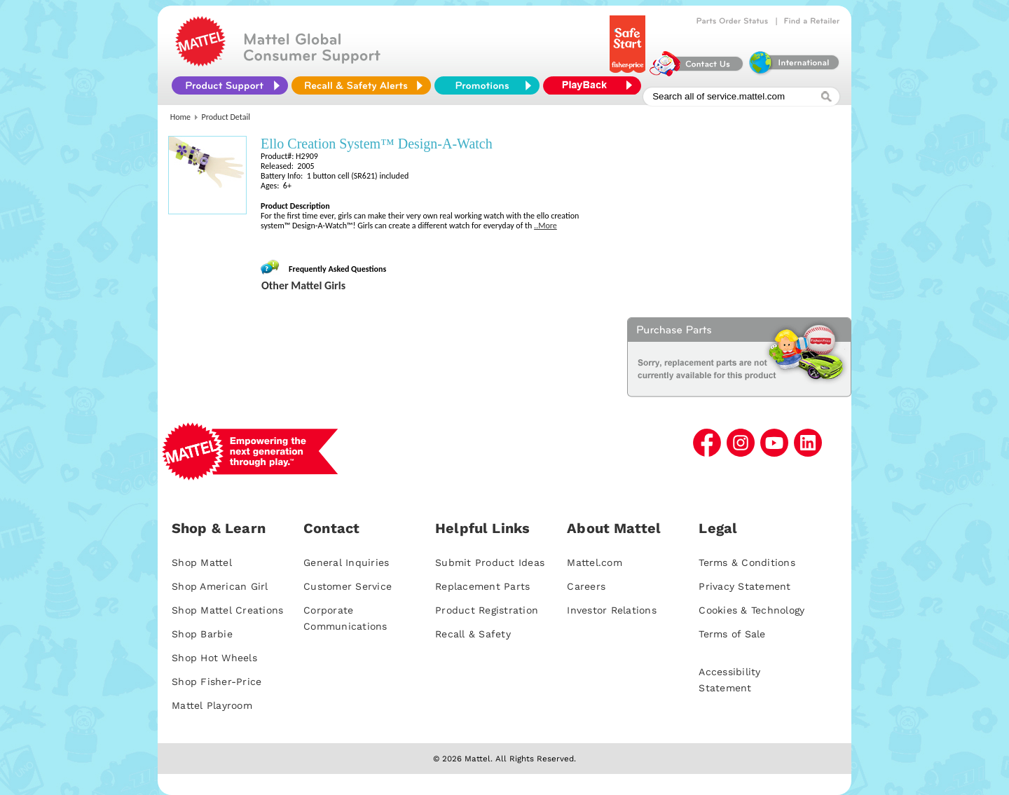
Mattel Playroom (212, 705)
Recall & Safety (473, 634)
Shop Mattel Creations (227, 610)
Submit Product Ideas (489, 562)
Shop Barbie (202, 634)
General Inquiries (346, 562)
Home (180, 117)
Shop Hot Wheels (214, 657)
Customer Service (347, 586)
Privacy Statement (744, 586)
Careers (586, 586)
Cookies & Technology (751, 610)
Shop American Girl (220, 586)
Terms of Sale (732, 634)
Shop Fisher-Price (216, 681)
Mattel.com (594, 562)
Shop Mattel (202, 562)
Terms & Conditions (747, 562)
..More (545, 225)
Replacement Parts (482, 586)
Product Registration (486, 610)
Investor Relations (612, 610)
